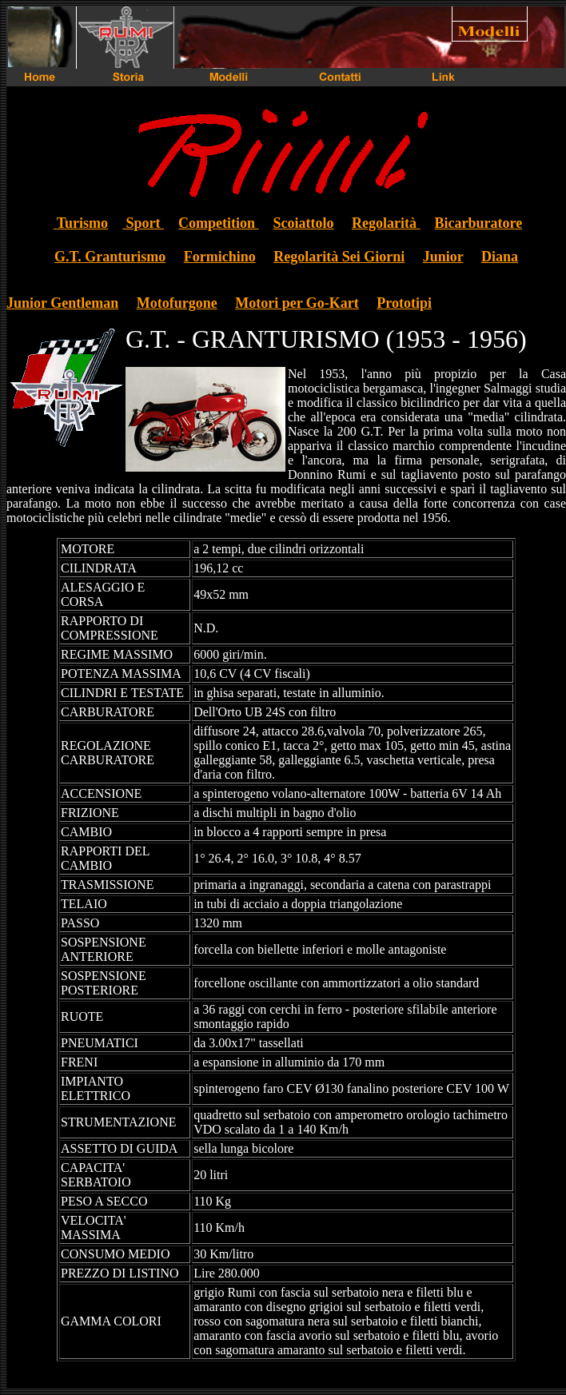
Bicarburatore (479, 223)
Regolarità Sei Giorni (339, 257)
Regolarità (386, 223)
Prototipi (404, 303)
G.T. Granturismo (109, 257)
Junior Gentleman (62, 303)
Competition (218, 223)
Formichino (220, 257)
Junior (443, 257)
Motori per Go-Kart (297, 303)
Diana (499, 257)
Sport (143, 223)
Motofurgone (177, 303)
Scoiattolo (303, 223)
